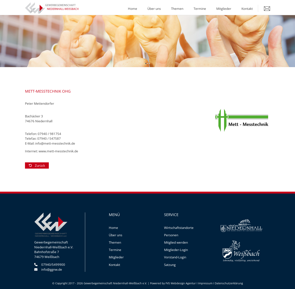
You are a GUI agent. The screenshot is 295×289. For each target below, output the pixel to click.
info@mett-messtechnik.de (55, 143)
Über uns (154, 8)
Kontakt (247, 8)
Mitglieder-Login (176, 250)
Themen (177, 8)
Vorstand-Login (175, 257)
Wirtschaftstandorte (179, 227)
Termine (200, 8)
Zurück (40, 165)
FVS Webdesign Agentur (181, 283)
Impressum (205, 283)
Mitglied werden (176, 242)
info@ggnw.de (51, 269)
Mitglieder (223, 8)
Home (132, 8)
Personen (171, 235)
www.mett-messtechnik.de (58, 151)
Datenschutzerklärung (229, 283)
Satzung (170, 265)
